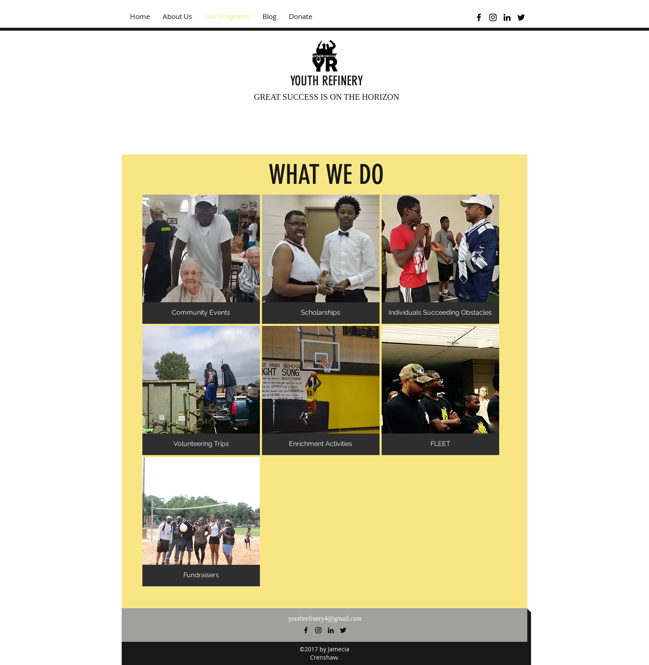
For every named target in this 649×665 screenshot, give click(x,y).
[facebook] (479, 17)
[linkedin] (507, 17)
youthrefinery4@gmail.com (325, 618)
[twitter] (521, 17)
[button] (201, 259)
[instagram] (493, 17)
